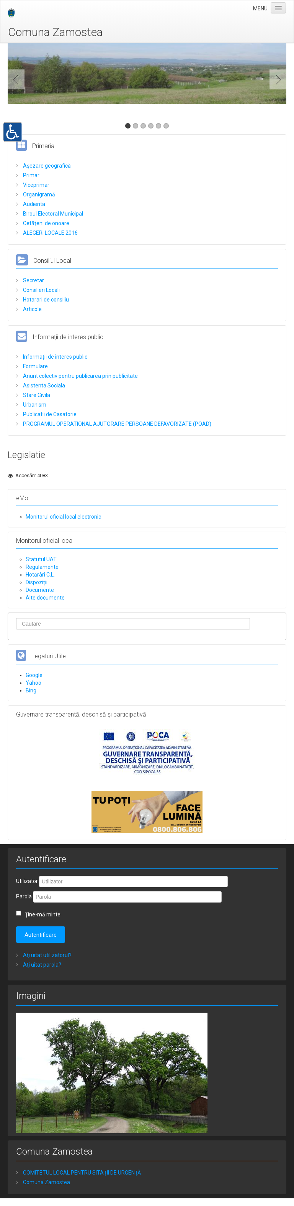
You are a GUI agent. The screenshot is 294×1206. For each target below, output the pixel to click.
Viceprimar (35, 185)
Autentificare (40, 934)
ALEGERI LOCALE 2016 (50, 233)
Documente (40, 590)
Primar (30, 175)
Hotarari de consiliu (45, 300)
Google (34, 675)
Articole (32, 309)
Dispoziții (36, 582)
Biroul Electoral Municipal (52, 214)
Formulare (35, 366)
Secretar (33, 280)
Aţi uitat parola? (41, 965)
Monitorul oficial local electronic (63, 517)
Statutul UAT (41, 559)
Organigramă (38, 194)
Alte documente (45, 598)
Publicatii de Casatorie (49, 414)
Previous (18, 79)
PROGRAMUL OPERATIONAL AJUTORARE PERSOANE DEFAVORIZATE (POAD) (116, 424)
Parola (24, 896)
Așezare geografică (46, 166)
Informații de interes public (54, 357)
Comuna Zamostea (55, 32)
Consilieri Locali (41, 290)
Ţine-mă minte (42, 914)
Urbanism (34, 405)
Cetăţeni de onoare (45, 223)
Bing (31, 690)
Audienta (33, 204)
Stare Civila (36, 395)
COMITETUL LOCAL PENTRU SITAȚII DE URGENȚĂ (81, 1173)
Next (276, 79)
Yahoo (33, 683)
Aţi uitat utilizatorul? (47, 955)
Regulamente (42, 567)
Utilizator (27, 881)
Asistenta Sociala (43, 385)
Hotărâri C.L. (40, 575)
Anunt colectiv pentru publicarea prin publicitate (80, 376)
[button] (12, 131)
